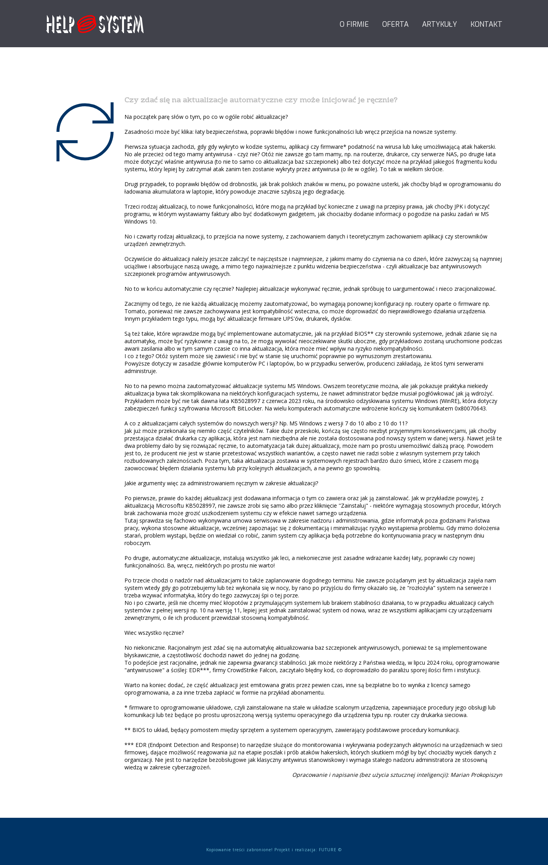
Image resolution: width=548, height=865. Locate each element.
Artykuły (439, 24)
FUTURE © (330, 849)
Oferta (395, 24)
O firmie (354, 24)
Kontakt (486, 24)
